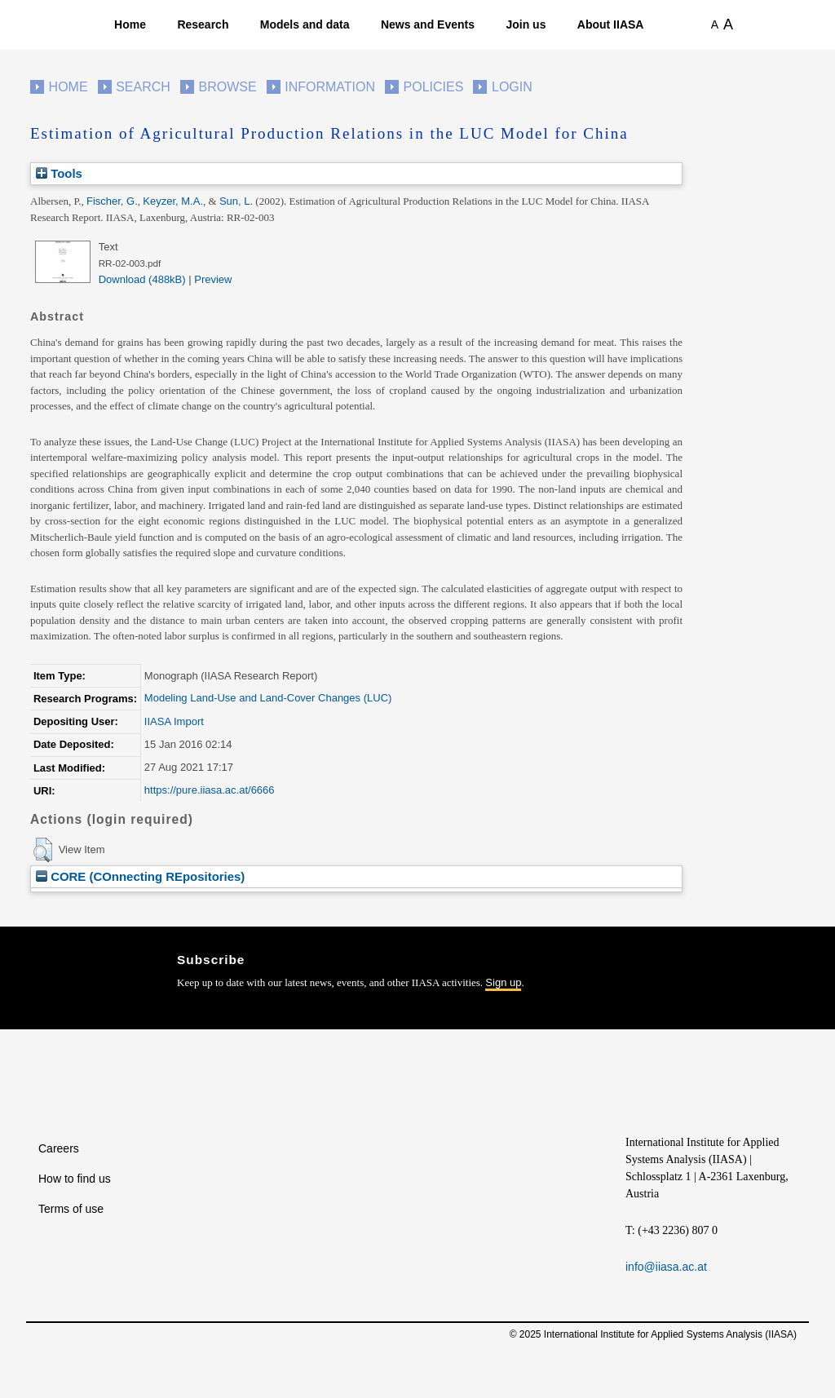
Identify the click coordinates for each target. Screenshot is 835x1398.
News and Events (428, 24)
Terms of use (71, 1208)
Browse (227, 87)
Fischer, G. (112, 201)
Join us (526, 24)
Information (330, 87)
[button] (42, 850)
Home (130, 24)
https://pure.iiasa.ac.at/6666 (209, 790)
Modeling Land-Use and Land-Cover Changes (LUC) (268, 698)
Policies (434, 87)
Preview (213, 279)
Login (512, 87)
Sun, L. (236, 201)
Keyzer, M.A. (173, 201)
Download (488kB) (142, 279)
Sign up (503, 982)
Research (202, 24)
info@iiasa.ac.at (666, 1266)
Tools (59, 173)
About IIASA (610, 24)
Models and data (305, 24)
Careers (58, 1148)
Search (143, 87)
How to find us (74, 1178)
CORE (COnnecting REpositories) (140, 876)
